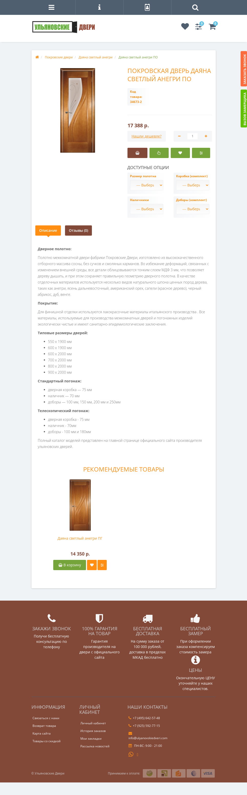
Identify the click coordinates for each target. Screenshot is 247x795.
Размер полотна (143, 176)
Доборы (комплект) (191, 200)
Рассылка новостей (95, 746)
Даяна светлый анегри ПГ (80, 538)
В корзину (69, 564)
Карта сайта (42, 733)
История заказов (93, 731)
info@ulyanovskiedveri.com (147, 735)
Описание (48, 230)
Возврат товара (44, 726)
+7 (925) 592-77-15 (144, 726)
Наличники (139, 200)
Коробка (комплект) (192, 176)
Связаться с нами (46, 718)
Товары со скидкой (47, 741)
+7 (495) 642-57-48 (144, 718)
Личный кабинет (93, 723)
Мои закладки (91, 738)
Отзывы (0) (78, 230)
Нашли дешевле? (147, 136)
